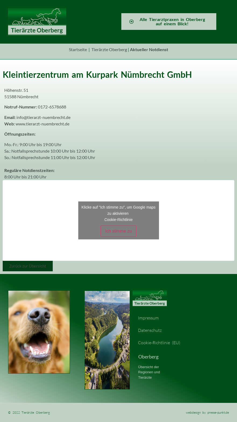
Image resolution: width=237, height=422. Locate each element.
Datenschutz (150, 330)
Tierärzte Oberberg (109, 49)
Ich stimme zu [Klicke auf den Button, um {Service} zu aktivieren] (118, 230)
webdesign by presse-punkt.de (207, 412)
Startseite (78, 49)
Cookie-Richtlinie (118, 219)
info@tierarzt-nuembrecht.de (43, 117)
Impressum (148, 318)
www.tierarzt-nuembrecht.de (42, 123)
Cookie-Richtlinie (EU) (159, 342)
